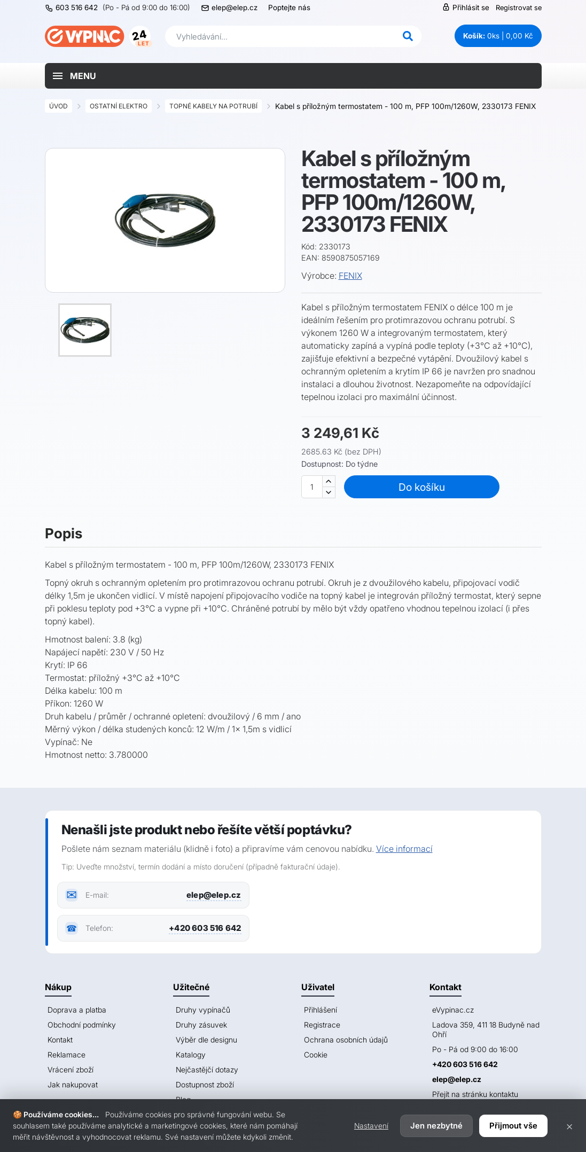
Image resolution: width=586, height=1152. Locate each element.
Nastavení (371, 1125)
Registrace (322, 1024)
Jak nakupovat (73, 1084)
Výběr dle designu (206, 1039)
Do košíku (424, 487)
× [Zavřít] (569, 1126)
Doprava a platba (77, 1009)
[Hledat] (408, 36)
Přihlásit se (465, 7)
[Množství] (312, 486)
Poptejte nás (289, 7)
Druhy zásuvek (201, 1024)
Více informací (404, 848)
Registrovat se (519, 7)
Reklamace (66, 1054)
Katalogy (191, 1054)
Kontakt (60, 1039)
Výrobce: (319, 275)
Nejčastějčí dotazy (207, 1069)
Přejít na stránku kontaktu (475, 1094)
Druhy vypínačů (203, 1009)
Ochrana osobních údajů (346, 1039)
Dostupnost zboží (205, 1084)
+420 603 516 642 (205, 928)
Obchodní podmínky (82, 1024)
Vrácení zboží (70, 1069)
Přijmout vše (513, 1125)
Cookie (315, 1054)
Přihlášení (320, 1009)
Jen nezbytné (436, 1125)
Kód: (309, 246)
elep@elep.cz (234, 7)
